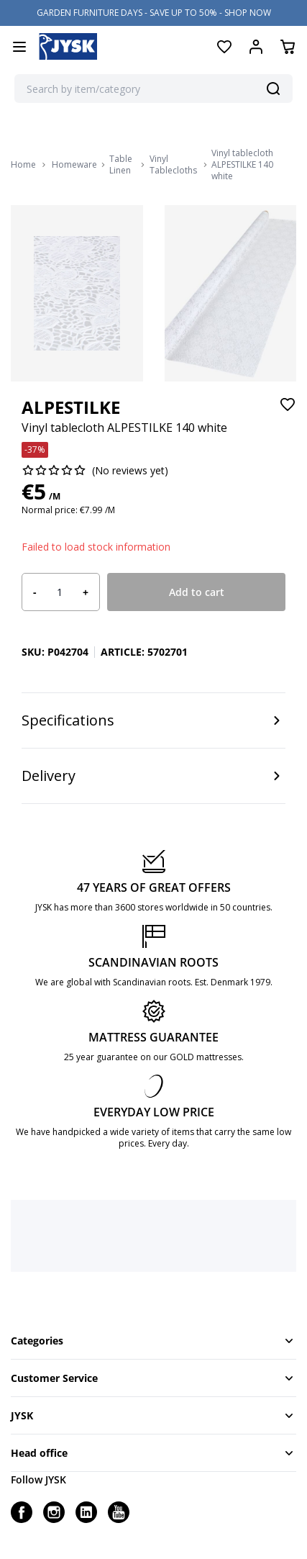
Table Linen (120, 164)
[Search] (273, 88)
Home (23, 165)
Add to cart (196, 592)
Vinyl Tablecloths (173, 164)
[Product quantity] (60, 592)
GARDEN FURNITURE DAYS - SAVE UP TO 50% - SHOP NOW (154, 12)
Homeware (74, 165)
